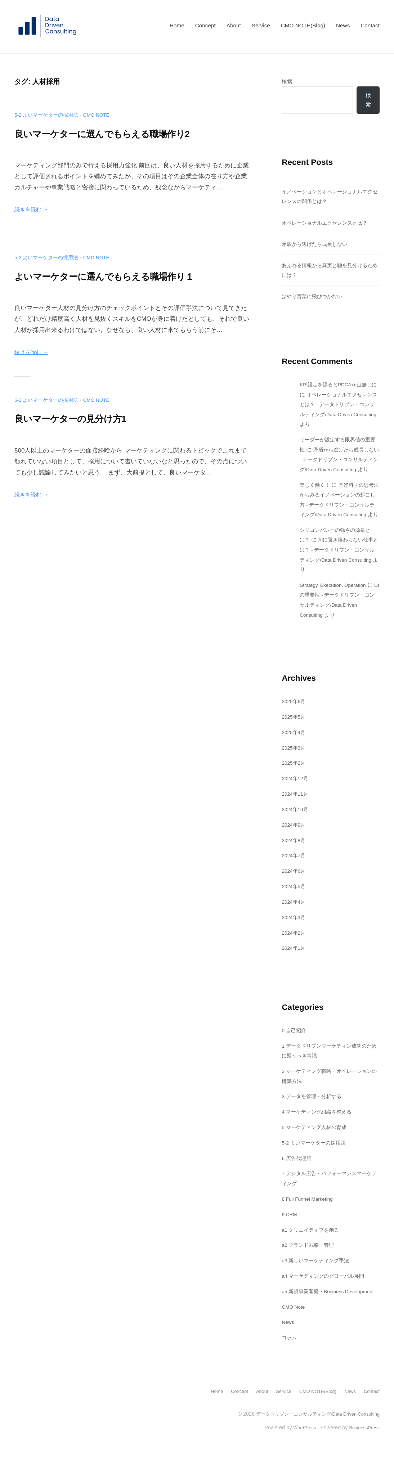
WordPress (299, 1458)
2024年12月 (296, 799)
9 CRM (290, 1235)
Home (177, 25)
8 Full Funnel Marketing (310, 1220)
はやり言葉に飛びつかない (314, 298)
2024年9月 (295, 845)
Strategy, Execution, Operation (337, 606)
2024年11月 (296, 815)
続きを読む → (33, 209)
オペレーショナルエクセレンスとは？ (327, 224)
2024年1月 (295, 969)
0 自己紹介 (295, 1051)
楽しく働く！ (316, 496)
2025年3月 (295, 768)
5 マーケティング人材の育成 (316, 1148)
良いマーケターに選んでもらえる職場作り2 (125, 133)
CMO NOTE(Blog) (303, 25)
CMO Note (103, 115)
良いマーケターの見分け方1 (85, 418)
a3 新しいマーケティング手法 (318, 1281)
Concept (205, 25)
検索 (287, 81)
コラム (290, 1368)
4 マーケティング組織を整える (319, 1133)
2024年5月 (295, 907)
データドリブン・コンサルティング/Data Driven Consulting (312, 1444)
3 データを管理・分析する (314, 1117)
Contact (370, 25)
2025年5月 (295, 738)
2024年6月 (295, 892)
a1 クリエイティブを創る (312, 1251)
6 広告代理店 (297, 1179)
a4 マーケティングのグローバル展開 (326, 1297)
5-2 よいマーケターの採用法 (48, 115)
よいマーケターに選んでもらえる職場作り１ (128, 275)
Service (261, 25)
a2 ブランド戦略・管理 (310, 1266)
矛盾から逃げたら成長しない (317, 245)
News (343, 25)
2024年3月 (295, 938)
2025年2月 (295, 784)
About (234, 25)
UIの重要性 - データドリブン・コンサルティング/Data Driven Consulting (335, 626)
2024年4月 (295, 923)
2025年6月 (295, 722)
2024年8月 (295, 861)
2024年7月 (295, 876)
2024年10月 (296, 830)
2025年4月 (295, 753)
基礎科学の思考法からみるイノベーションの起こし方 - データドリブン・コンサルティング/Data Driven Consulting (339, 516)
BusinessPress (362, 1458)
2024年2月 (295, 953)
